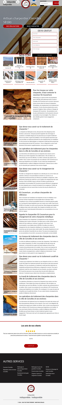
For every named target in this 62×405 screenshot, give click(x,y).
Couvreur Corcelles (8, 367)
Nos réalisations (12, 26)
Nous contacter (33, 26)
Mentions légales (39, 402)
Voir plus (31, 345)
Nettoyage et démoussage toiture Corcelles (22, 368)
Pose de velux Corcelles (37, 371)
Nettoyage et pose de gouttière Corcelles (37, 368)
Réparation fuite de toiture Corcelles (9, 370)
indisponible (9, 2)
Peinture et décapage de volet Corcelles (52, 370)
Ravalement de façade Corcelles (22, 374)
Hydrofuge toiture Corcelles (50, 374)
